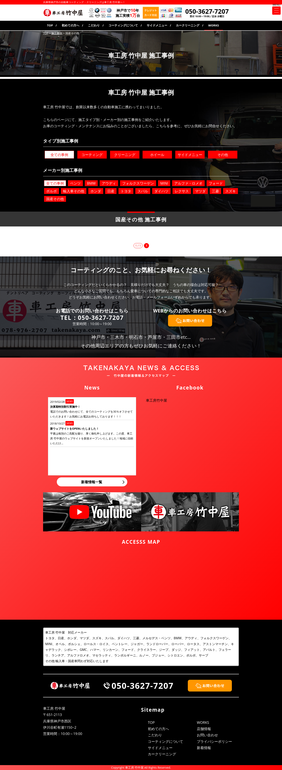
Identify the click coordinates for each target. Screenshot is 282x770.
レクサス (182, 191)
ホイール (157, 154)
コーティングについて (123, 25)
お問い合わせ (207, 735)
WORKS (213, 25)
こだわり (94, 25)
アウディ (109, 183)
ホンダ (95, 191)
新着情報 (204, 747)
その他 (222, 154)
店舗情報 (204, 728)
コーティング (92, 154)
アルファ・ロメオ (188, 183)
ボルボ (51, 191)
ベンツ (75, 183)
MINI (164, 183)
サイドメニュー (157, 25)
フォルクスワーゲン (138, 183)
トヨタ (126, 191)
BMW (91, 183)
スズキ (230, 191)
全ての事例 (59, 154)
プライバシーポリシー (214, 741)
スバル (142, 191)
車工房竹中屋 (156, 400)
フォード (216, 183)
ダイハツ (161, 191)
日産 (110, 191)
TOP (50, 25)
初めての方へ (70, 25)
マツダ (200, 191)
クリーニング (124, 154)
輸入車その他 (73, 191)
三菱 (215, 191)
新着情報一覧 (91, 482)
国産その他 (55, 199)
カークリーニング (187, 25)
